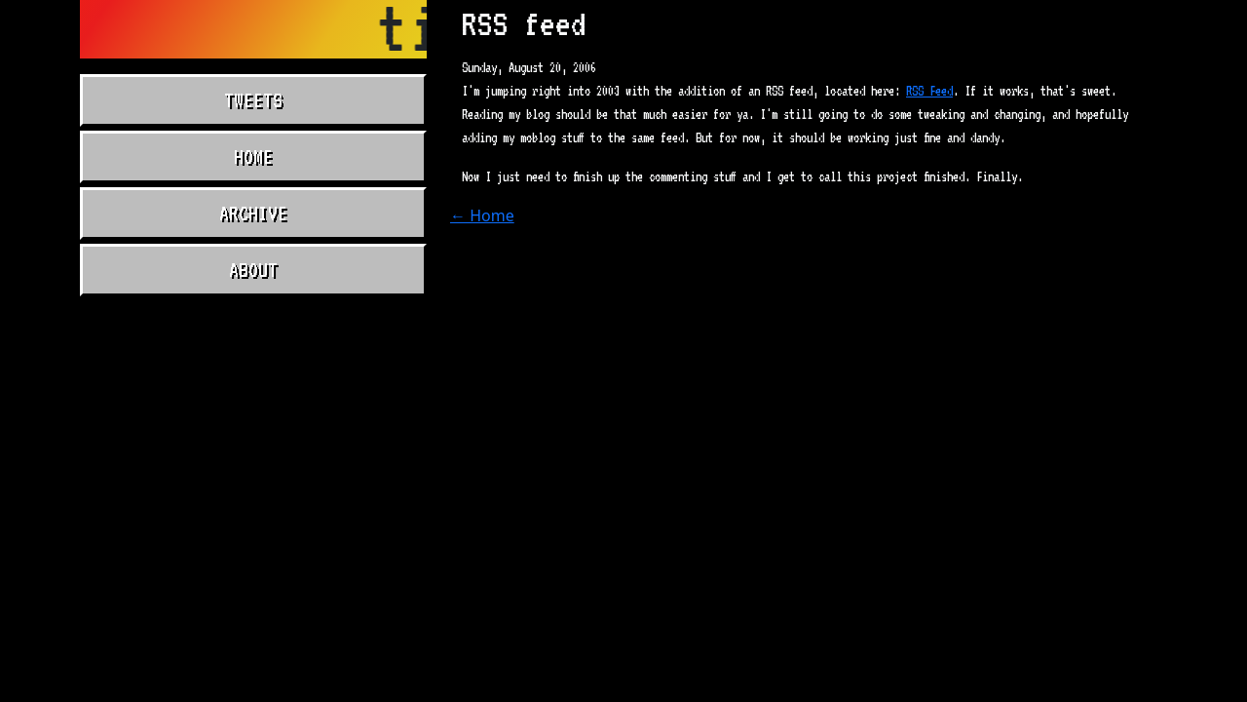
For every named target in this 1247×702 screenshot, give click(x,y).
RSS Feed (929, 90)
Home (253, 157)
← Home (482, 215)
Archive (253, 213)
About (253, 270)
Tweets (253, 100)
